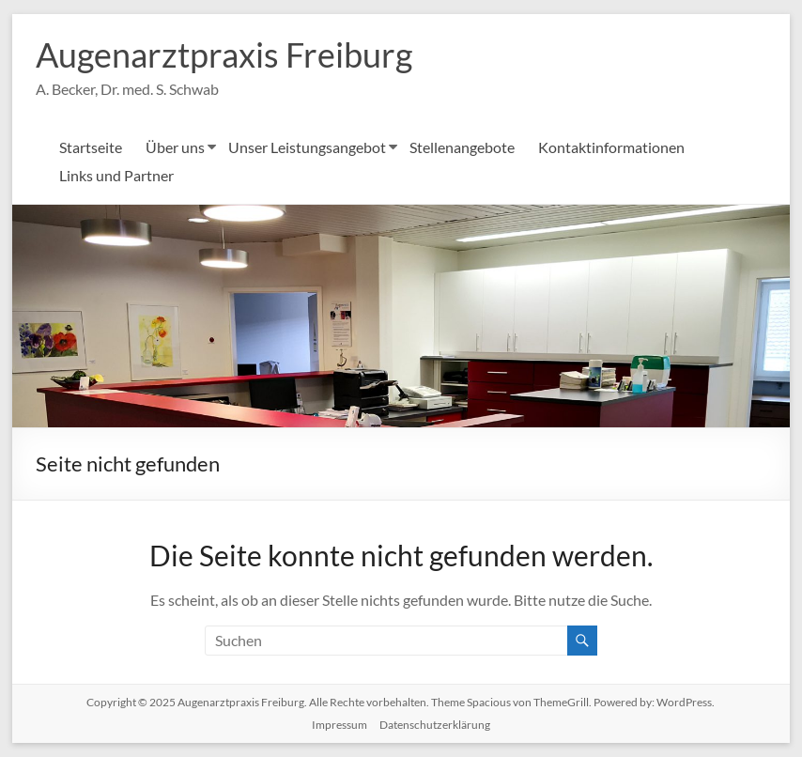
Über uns (175, 147)
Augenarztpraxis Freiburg (224, 54)
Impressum (339, 725)
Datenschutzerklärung (434, 725)
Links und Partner (116, 175)
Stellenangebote (462, 147)
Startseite (90, 147)
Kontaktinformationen (611, 147)
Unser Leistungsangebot (307, 147)
